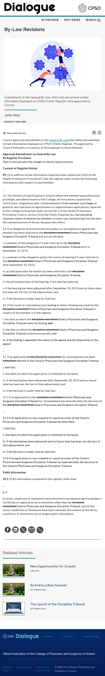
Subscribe (91, 636)
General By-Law (59, 140)
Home (48, 636)
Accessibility (24, 667)
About (68, 636)
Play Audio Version (14, 133)
